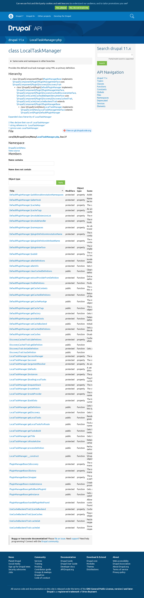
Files (99, 95)
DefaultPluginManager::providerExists (27, 318)
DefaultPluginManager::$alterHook (25, 200)
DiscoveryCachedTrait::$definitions (25, 339)
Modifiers (70, 191)
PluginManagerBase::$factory (23, 471)
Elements (101, 106)
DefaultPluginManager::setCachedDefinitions (30, 329)
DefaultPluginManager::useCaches (25, 334)
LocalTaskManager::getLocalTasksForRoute (30, 424)
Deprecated (102, 100)
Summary (91, 191)
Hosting (38, 567)
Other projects (44, 16)
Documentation (68, 557)
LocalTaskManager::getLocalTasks (25, 417)
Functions (101, 86)
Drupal (50, 592)
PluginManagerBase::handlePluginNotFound (29, 502)
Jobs (11, 572)
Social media (14, 564)
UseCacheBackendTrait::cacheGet (25, 521)
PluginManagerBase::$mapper (23, 477)
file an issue (60, 538)
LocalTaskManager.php (46, 40)
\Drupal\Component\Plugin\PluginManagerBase (38, 104)
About (116, 557)
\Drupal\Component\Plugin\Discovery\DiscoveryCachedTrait (44, 98)
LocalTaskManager (53, 107)
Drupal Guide (67, 561)
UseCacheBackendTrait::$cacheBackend (28, 509)
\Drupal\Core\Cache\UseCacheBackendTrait (37, 101)
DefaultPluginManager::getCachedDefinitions (30, 295)
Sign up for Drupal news (19, 567)
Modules (91, 564)
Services (101, 103)
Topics (100, 81)
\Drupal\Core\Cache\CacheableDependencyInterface (40, 96)
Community (40, 557)
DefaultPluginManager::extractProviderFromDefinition (34, 278)
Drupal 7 (19, 16)
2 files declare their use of (29, 122)
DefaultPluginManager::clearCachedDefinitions (31, 271)
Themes (90, 567)
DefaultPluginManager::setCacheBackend (28, 324)
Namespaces (103, 98)
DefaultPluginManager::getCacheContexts (28, 288)
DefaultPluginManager (51, 87)
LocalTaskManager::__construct (24, 456)
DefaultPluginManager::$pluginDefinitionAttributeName (35, 241)
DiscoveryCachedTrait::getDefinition (26, 345)
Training (38, 564)
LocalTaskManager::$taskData (23, 400)
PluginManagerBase (52, 79)
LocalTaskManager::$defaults (23, 369)
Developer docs (68, 567)
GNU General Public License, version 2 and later (109, 589)
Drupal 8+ (30, 16)
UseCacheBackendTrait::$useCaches (26, 514)
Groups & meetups (43, 572)
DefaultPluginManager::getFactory (25, 313)
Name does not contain (20, 169)
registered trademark (68, 592)
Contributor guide (43, 569)
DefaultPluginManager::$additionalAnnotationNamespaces (36, 195)
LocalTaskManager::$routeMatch (25, 389)
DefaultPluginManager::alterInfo (24, 266)
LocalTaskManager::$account (23, 360)
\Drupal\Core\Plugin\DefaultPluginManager (40, 112)
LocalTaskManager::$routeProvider (25, 394)
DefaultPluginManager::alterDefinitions (27, 261)
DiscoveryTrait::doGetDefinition (24, 348)
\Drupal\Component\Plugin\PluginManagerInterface (36, 82)
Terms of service (120, 569)
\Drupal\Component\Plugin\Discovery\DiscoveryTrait (37, 84)
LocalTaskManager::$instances (24, 374)
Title (36, 191)
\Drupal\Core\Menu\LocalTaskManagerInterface (43, 110)
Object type (14, 179)
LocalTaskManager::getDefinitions (25, 407)
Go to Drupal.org (11, 16)
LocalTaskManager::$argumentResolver (28, 364)
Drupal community (49, 541)
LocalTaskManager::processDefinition (27, 448)
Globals (100, 92)
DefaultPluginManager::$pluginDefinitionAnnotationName (36, 234)
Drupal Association (121, 564)
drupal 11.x (16, 40)
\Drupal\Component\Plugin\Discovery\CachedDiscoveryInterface (46, 93)
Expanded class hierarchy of (30, 117)
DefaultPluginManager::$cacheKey (25, 205)
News (11, 557)
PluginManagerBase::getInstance (24, 494)
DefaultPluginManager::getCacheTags (27, 308)
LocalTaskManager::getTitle (22, 436)
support (75, 538)
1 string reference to (27, 125)
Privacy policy (119, 572)
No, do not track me (79, 8)
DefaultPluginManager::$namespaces (26, 227)
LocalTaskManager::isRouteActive (25, 441)
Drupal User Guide (69, 564)
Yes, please (61, 8)
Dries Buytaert (89, 592)
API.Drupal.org (67, 569)
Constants (102, 89)
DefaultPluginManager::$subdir (24, 254)
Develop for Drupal (62, 16)
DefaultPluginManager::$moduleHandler (28, 221)
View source (14, 151)
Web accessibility (121, 561)
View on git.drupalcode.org (78, 130)
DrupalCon (39, 575)
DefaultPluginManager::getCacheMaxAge (28, 301)
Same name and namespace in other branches (34, 61)
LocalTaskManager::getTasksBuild (25, 431)
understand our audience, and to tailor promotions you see (99, 3)
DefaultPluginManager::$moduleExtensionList (30, 216)
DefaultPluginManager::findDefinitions (27, 283)
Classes (100, 84)
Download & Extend (96, 557)
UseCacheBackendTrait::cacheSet (25, 528)
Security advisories (17, 569)
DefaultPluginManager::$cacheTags (26, 210)
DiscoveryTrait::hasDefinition (23, 352)
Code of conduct (42, 578)
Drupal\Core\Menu (17, 148)
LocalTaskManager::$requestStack (25, 385)
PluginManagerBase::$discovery (24, 464)
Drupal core (92, 561)
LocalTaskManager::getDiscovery (25, 412)
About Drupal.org (121, 567)
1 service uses (23, 128)
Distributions (93, 569)
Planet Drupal (15, 561)
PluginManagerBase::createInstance (26, 484)
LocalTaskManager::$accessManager (26, 356)
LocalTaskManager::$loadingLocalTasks (28, 379)
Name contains (16, 160)
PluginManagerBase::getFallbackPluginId (28, 489)
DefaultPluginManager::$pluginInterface (27, 247)
